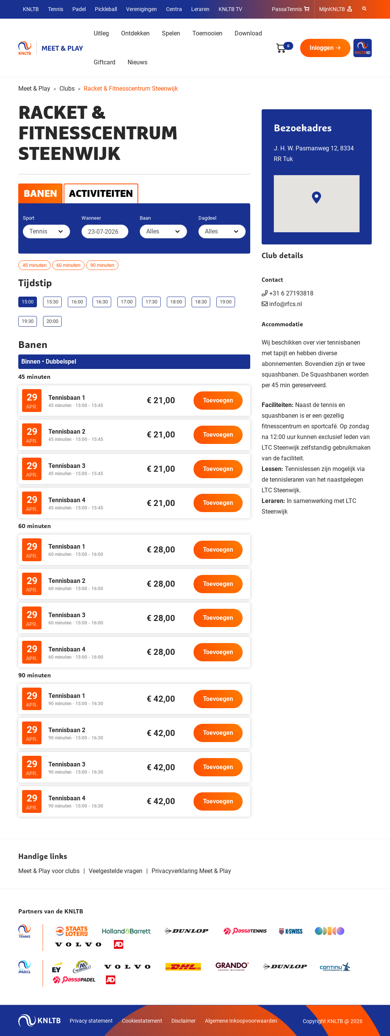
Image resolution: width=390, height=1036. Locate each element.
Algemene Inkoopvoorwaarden (241, 1021)
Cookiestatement (142, 1021)
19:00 (226, 302)
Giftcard (104, 62)
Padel (79, 9)
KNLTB (31, 9)
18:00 (176, 302)
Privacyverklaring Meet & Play (191, 871)
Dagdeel (207, 218)
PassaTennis (287, 9)
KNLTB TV (230, 9)
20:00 (52, 321)
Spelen (171, 33)
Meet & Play (34, 88)
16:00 (77, 302)
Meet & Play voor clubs (49, 871)
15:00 (28, 302)
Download (248, 33)
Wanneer (91, 218)
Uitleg (101, 33)
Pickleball (106, 9)
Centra (174, 9)
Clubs (67, 88)
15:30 (52, 302)
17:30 (151, 302)
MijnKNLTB (332, 9)
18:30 (201, 302)
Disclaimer (183, 1021)
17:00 (127, 302)
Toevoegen (218, 400)
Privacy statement (91, 1021)
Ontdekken (135, 33)
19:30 (28, 321)
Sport (28, 218)
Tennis (55, 9)
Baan (145, 218)
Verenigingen (141, 9)
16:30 (102, 302)
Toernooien (207, 33)
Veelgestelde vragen (115, 871)
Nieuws (137, 62)
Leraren (200, 9)
